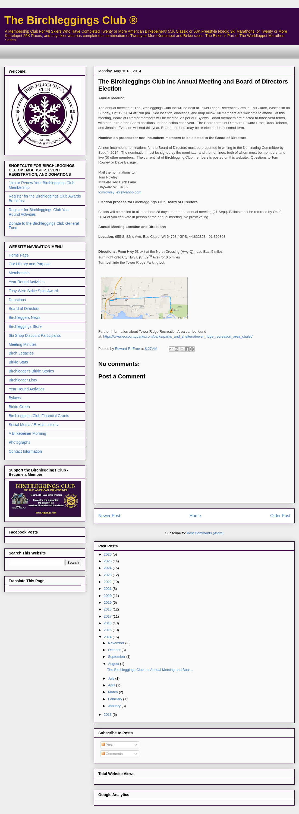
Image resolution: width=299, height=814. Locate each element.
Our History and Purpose (30, 264)
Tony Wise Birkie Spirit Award (33, 291)
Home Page (19, 255)
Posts (108, 745)
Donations (17, 300)
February (115, 699)
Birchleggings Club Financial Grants (39, 416)
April (112, 685)
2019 (108, 602)
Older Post (280, 515)
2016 (108, 623)
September (117, 657)
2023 (108, 575)
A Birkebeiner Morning (27, 433)
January (115, 706)
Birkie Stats (18, 362)
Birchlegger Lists (23, 380)
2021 (108, 589)
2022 (108, 582)
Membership (19, 273)
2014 (108, 637)
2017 (108, 616)
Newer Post (109, 515)
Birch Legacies (21, 353)
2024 (108, 568)
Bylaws (15, 398)
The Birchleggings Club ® (70, 20)
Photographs (19, 442)
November (116, 643)
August (114, 664)
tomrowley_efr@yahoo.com (119, 192)
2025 (108, 561)
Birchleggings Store (25, 326)
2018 (108, 609)
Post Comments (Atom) (205, 533)
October (115, 650)
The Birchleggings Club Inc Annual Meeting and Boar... (150, 670)
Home (195, 515)
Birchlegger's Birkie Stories (31, 371)
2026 (108, 554)
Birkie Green (19, 407)
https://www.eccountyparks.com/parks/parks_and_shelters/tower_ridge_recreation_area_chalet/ (178, 336)
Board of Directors (24, 308)
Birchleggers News (24, 317)
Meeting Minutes (23, 344)
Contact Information (25, 451)
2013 (108, 715)
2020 (108, 596)
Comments (112, 754)
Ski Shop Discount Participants (35, 335)
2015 (108, 630)
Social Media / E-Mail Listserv (34, 425)
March (113, 692)
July (111, 678)
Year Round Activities (27, 282)
